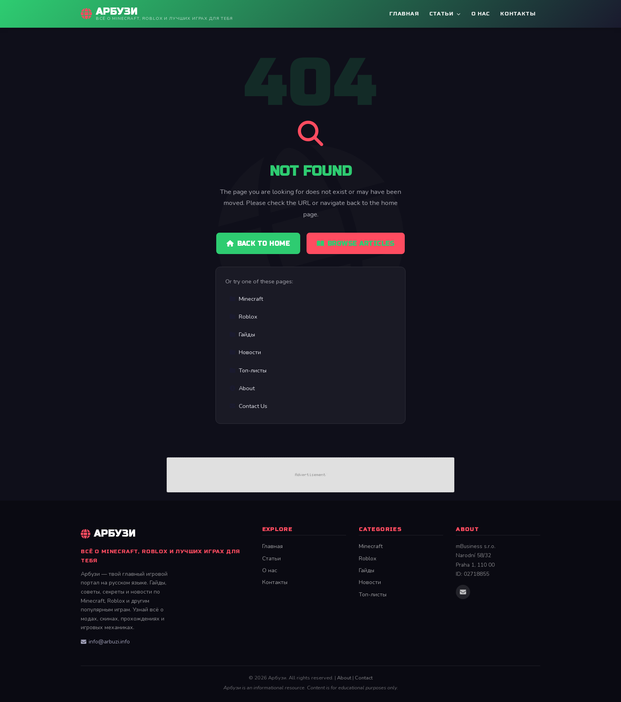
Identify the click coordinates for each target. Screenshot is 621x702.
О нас (480, 13)
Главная (404, 13)
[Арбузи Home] (157, 14)
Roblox (243, 317)
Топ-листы (248, 370)
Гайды (242, 334)
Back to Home (258, 243)
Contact (364, 677)
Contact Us (248, 406)
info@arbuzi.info (105, 641)
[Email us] (463, 592)
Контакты (517, 13)
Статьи (445, 13)
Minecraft (246, 299)
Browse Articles (355, 243)
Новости (245, 352)
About (242, 388)
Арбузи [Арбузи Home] (108, 533)
